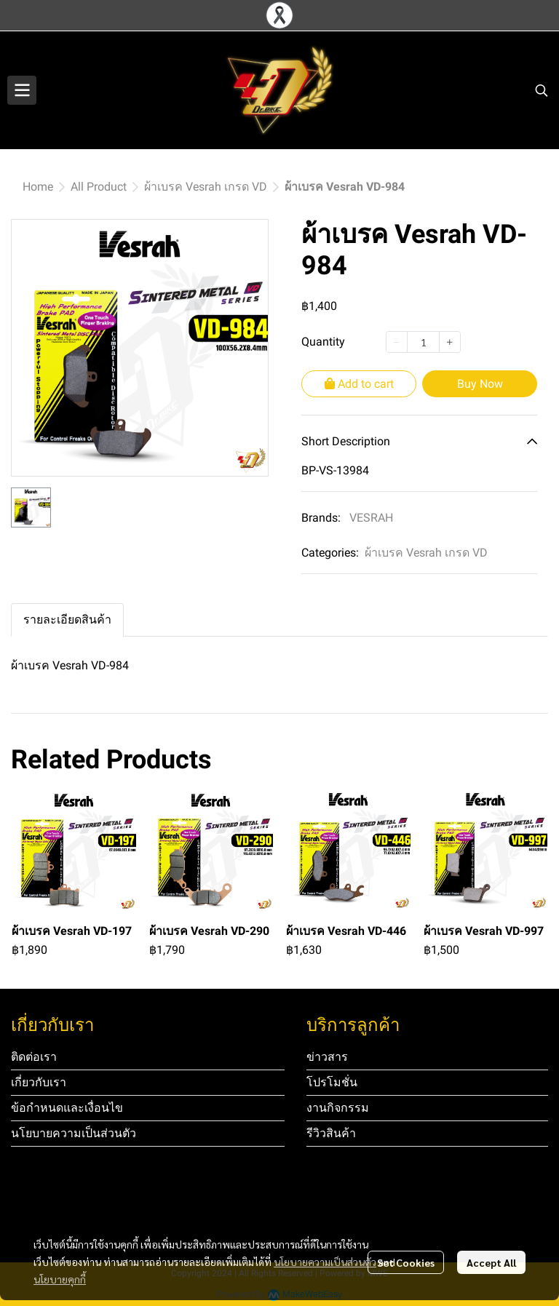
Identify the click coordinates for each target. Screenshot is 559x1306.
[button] (541, 90)
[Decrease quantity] (396, 342)
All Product (99, 187)
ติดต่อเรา (34, 1057)
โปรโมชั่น (331, 1082)
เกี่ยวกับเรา (38, 1082)
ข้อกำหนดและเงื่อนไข (67, 1108)
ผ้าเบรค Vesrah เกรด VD (205, 187)
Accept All (491, 1262)
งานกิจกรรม (337, 1108)
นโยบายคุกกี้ (59, 1279)
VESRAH (371, 518)
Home (38, 187)
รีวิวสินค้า (331, 1133)
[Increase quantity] (450, 342)
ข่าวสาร (327, 1057)
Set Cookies (406, 1262)
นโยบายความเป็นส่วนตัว (325, 1261)
